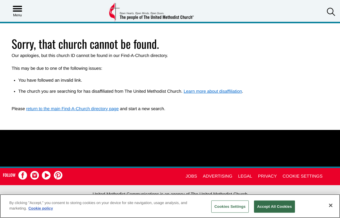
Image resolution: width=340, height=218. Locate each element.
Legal (245, 176)
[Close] (330, 205)
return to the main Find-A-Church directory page (72, 108)
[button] (331, 12)
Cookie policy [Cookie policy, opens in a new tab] (40, 208)
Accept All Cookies (274, 206)
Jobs (191, 176)
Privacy (267, 176)
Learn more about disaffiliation (213, 91)
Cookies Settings (230, 206)
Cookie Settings (302, 176)
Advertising (217, 176)
